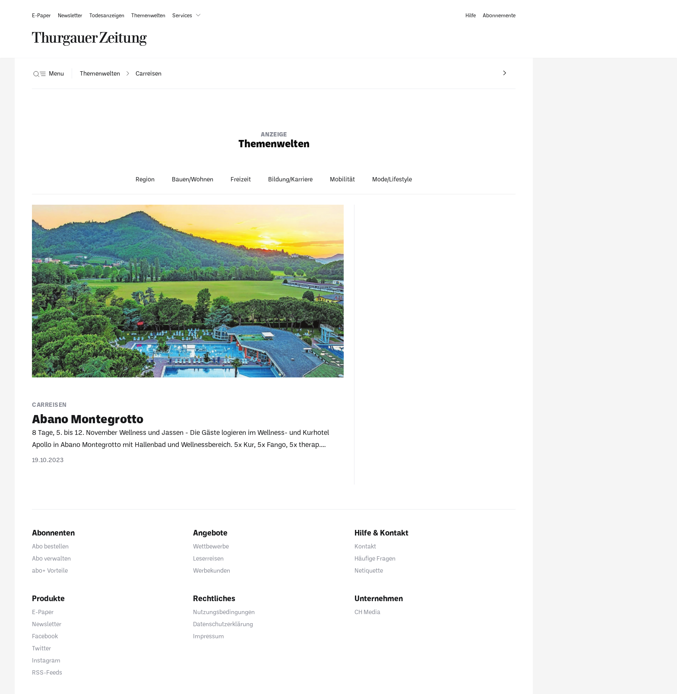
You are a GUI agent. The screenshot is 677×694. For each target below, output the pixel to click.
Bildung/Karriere (290, 179)
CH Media (367, 611)
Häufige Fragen (374, 558)
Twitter (41, 648)
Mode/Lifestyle (392, 179)
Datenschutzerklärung (223, 623)
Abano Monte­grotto (88, 418)
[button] (188, 15)
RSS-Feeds (47, 672)
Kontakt (365, 546)
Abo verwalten (51, 558)
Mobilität (342, 179)
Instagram (46, 660)
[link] (41, 15)
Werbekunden (211, 570)
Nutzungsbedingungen (224, 611)
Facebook (45, 636)
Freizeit (241, 179)
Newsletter (46, 623)
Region (145, 179)
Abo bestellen (50, 546)
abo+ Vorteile (50, 570)
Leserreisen (208, 558)
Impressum (208, 636)
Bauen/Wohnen (192, 179)
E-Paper (43, 611)
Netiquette (368, 570)
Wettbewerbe (211, 546)
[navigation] (100, 73)
